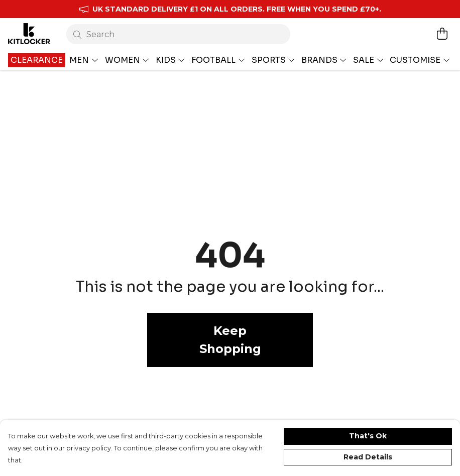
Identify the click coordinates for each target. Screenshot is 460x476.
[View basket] (442, 34)
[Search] (178, 34)
